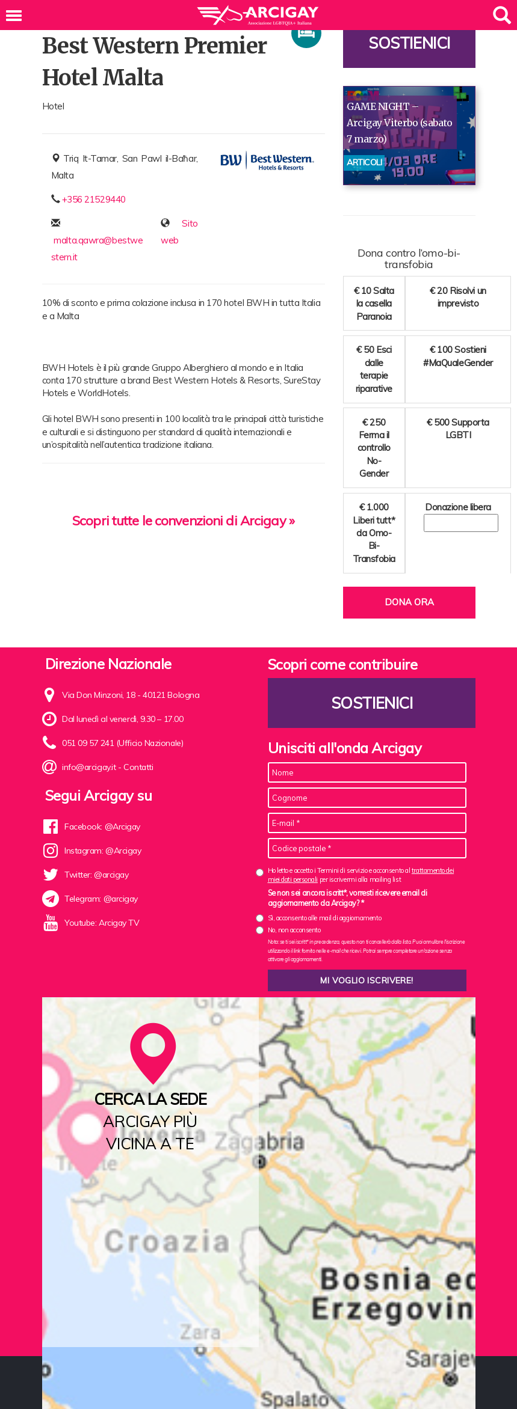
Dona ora (409, 602)
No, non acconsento (294, 930)
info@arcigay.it (89, 767)
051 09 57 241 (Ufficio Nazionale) (123, 743)
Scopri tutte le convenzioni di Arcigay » (183, 520)
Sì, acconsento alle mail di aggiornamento (325, 918)
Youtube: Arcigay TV (102, 922)
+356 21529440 (94, 199)
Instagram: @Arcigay (103, 850)
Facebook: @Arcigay (102, 826)
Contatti (140, 767)
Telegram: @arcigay (102, 898)
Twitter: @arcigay (96, 874)
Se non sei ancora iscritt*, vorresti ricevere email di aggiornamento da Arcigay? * (347, 898)
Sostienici (409, 43)
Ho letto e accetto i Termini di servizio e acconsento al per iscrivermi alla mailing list (361, 875)
